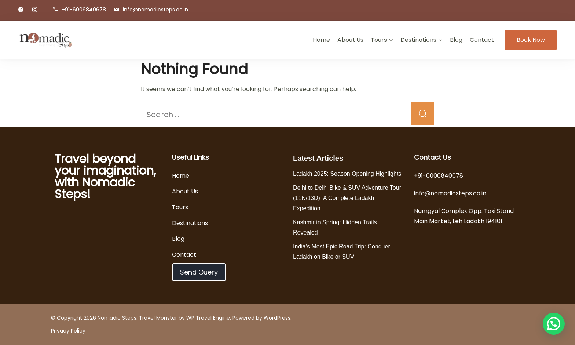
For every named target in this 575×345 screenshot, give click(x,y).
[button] (554, 324)
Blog (456, 40)
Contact (482, 40)
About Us (350, 40)
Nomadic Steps (117, 318)
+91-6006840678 (84, 9)
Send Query (199, 272)
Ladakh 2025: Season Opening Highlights (347, 174)
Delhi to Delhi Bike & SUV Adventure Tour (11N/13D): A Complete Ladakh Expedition (347, 198)
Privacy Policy (68, 330)
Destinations (418, 40)
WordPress (277, 318)
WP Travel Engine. (208, 318)
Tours (379, 40)
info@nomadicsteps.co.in (155, 9)
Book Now (531, 40)
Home (321, 40)
